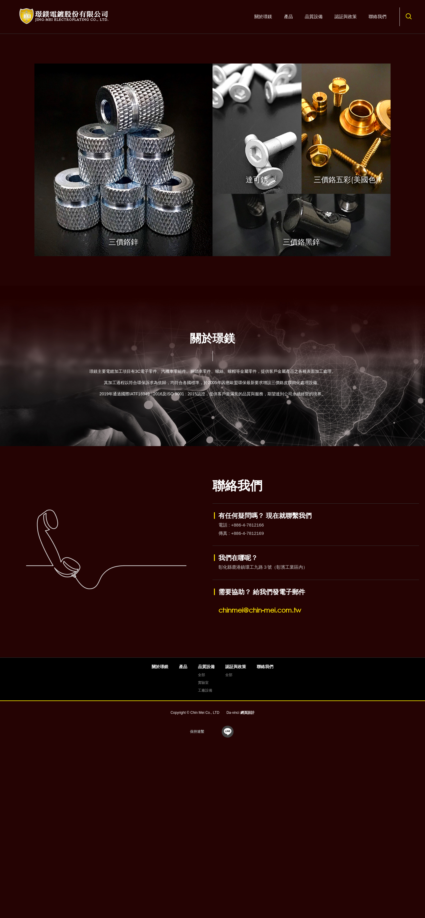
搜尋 (409, 16)
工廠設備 (205, 856)
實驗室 (203, 848)
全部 (201, 841)
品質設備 (314, 16)
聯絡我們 (377, 16)
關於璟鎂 (263, 16)
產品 (288, 16)
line (228, 897)
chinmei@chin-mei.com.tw (259, 776)
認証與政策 (345, 16)
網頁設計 (247, 878)
